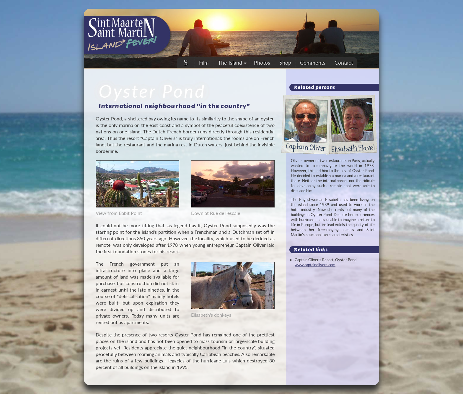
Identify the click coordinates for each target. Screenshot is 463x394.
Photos (262, 62)
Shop (285, 62)
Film (204, 62)
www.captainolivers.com (315, 264)
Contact (344, 62)
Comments (312, 62)
